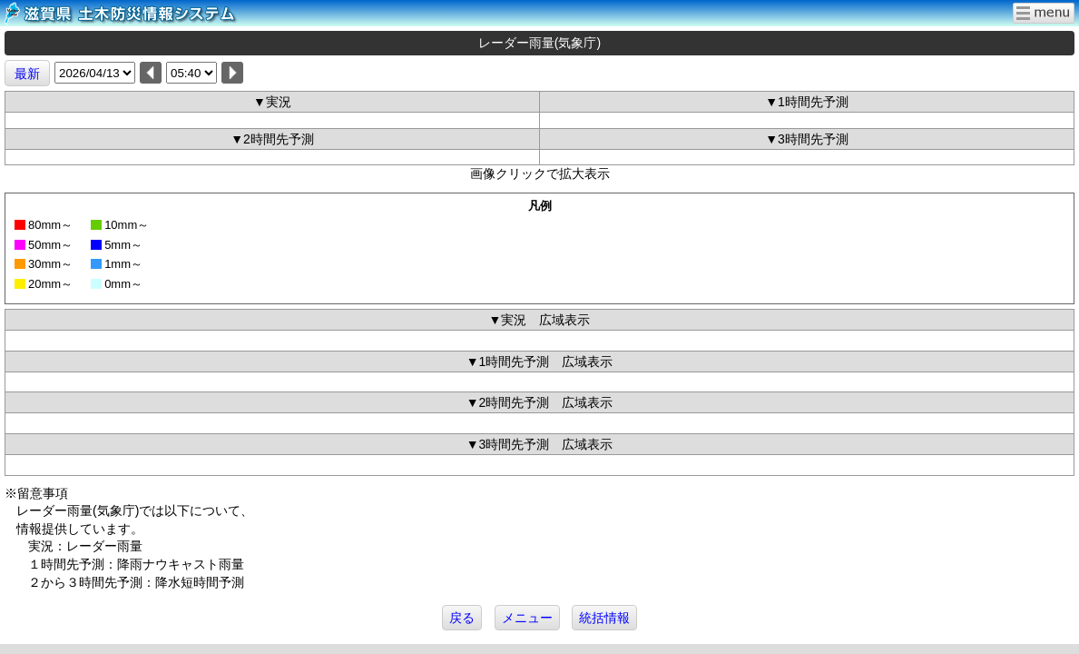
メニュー (527, 617)
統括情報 (604, 617)
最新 (27, 73)
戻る (462, 617)
